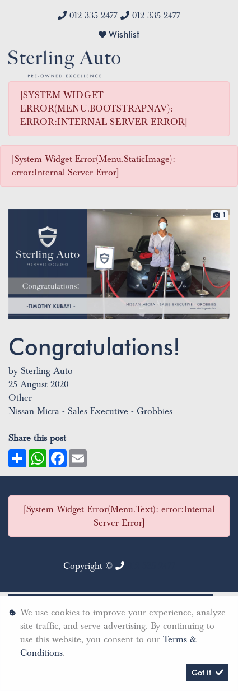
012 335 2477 (93, 15)
